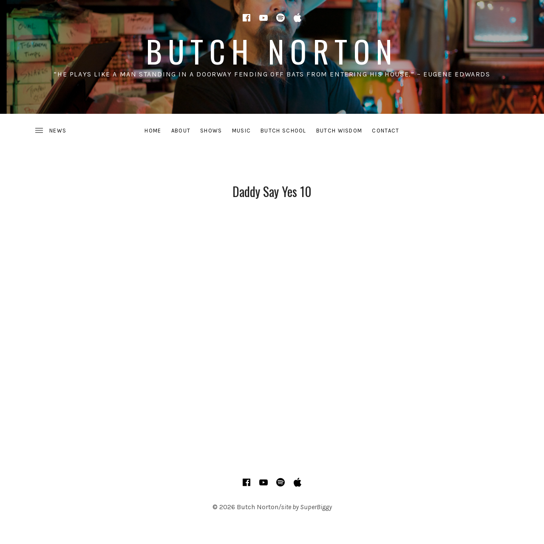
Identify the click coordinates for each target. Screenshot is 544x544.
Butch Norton (272, 50)
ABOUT (181, 130)
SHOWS (211, 130)
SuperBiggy (316, 507)
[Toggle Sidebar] (50, 131)
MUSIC (241, 130)
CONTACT (385, 130)
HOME (152, 130)
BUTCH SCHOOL (283, 130)
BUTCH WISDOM (339, 130)
